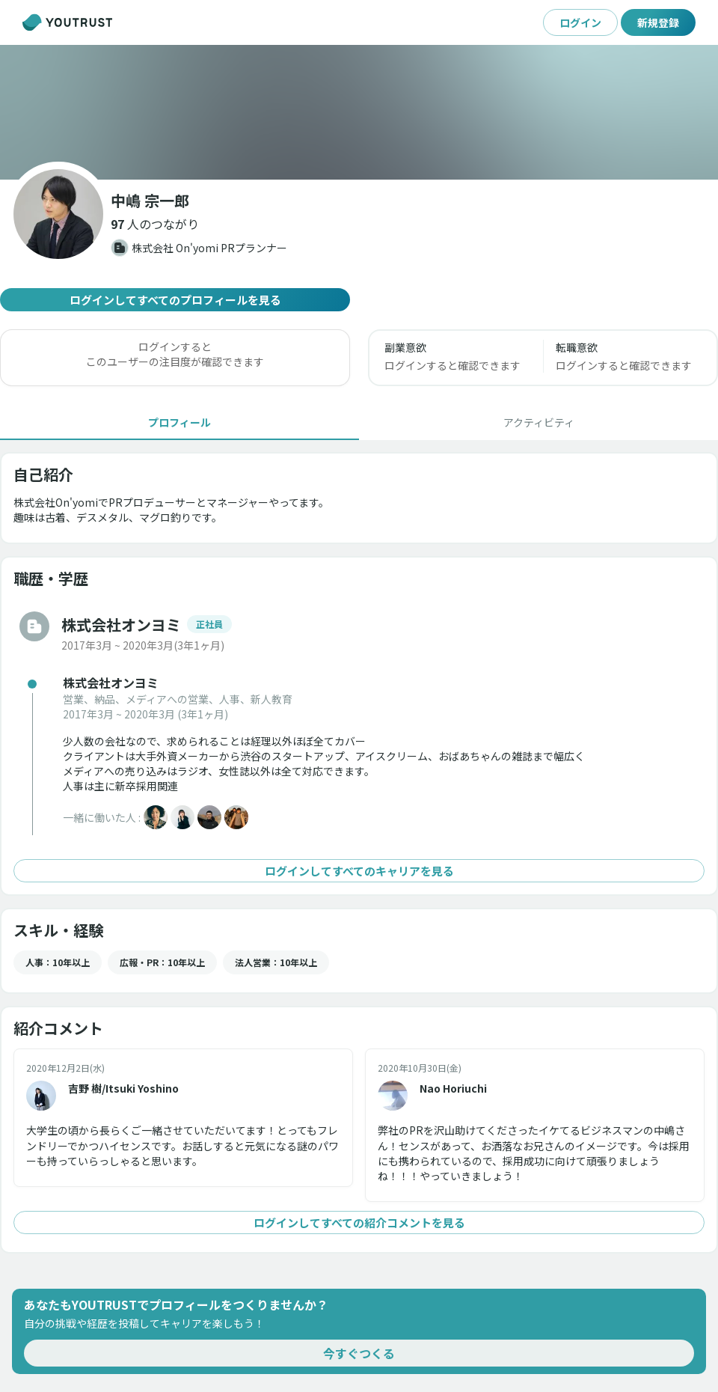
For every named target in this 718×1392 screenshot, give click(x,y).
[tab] (179, 422)
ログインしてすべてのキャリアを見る (359, 871)
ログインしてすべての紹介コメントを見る (359, 1222)
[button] (155, 224)
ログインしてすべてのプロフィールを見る (175, 299)
